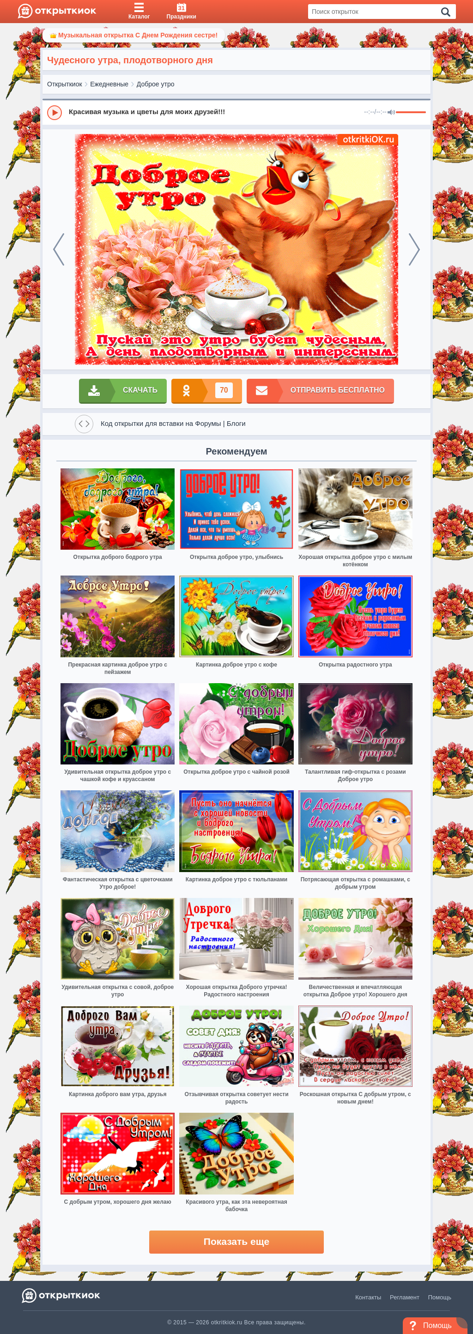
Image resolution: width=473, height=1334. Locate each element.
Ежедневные (109, 84)
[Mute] (391, 112)
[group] (236, 112)
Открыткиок (64, 84)
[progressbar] (411, 112)
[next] (414, 249)
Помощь (439, 1297)
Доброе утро (156, 84)
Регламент (404, 1297)
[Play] (54, 112)
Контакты (368, 1297)
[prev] (59, 249)
